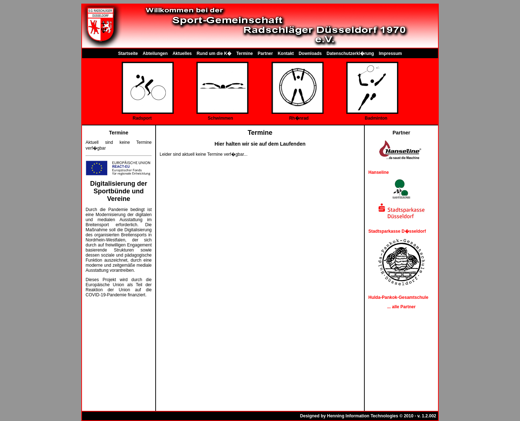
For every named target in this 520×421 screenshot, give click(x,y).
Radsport (142, 118)
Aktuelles (182, 53)
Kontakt (286, 53)
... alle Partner (401, 306)
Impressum (390, 53)
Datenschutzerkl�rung (350, 53)
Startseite (128, 53)
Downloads (310, 53)
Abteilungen (155, 53)
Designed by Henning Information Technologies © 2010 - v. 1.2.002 (368, 415)
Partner (265, 53)
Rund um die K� (213, 53)
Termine (244, 53)
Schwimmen (220, 118)
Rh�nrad (299, 118)
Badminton (376, 118)
